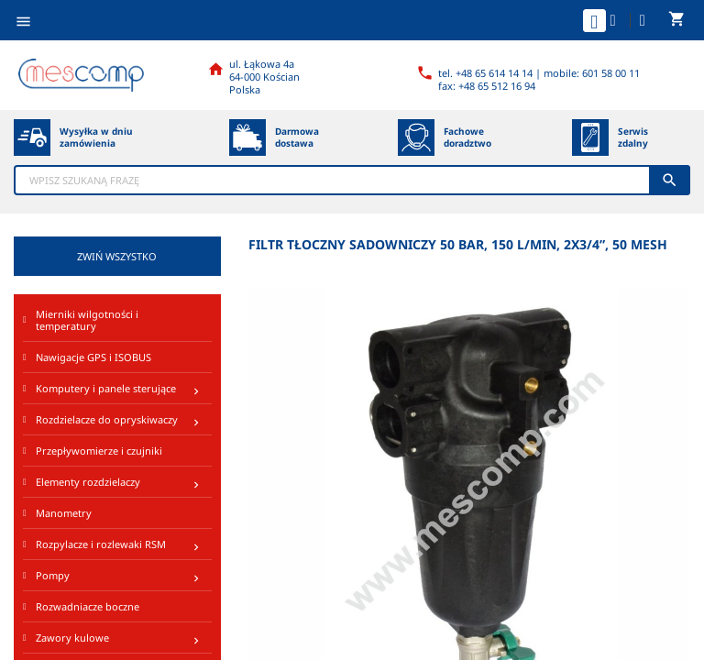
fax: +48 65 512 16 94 (486, 86)
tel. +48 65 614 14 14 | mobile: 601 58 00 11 (539, 73)
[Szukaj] (352, 180)
